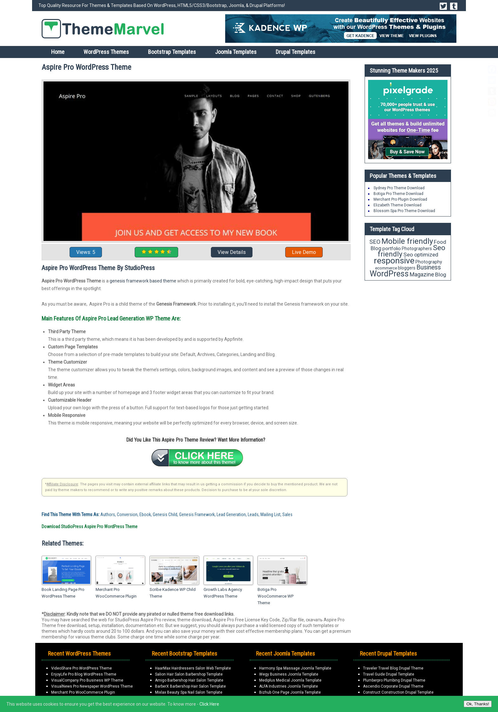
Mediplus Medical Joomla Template (290, 680)
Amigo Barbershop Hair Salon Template (189, 680)
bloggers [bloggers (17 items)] (406, 267)
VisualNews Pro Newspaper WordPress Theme (92, 686)
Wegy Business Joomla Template (288, 674)
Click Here (209, 704)
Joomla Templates (236, 52)
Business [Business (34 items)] (428, 267)
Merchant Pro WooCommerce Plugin (116, 593)
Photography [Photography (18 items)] (428, 261)
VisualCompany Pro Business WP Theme (87, 680)
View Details (232, 252)
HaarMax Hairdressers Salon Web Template (193, 668)
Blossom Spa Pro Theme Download (404, 211)
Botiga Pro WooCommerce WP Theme (275, 596)
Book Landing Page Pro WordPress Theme (63, 593)
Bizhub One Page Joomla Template (290, 692)
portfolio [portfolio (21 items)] (391, 248)
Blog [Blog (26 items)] (440, 274)
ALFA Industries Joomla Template (288, 686)
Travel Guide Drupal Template (388, 674)
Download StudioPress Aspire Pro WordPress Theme (90, 526)
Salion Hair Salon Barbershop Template (189, 674)
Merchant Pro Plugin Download (400, 199)
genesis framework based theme (143, 280)
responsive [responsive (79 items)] (394, 261)
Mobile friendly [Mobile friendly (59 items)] (407, 241)
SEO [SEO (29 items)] (374, 241)
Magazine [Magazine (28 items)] (422, 274)
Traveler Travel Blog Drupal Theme (393, 668)
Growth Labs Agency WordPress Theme (223, 593)
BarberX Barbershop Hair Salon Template (190, 686)
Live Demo (304, 252)
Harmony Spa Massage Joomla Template (295, 668)
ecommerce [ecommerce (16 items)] (386, 268)
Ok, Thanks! (477, 704)
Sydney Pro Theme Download (399, 188)
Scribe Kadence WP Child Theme (173, 593)
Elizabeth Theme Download (397, 205)
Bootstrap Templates (172, 52)
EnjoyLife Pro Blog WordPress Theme (83, 674)
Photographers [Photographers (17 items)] (417, 248)
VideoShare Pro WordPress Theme (81, 668)
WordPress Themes (106, 52)
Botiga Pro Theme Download (398, 193)
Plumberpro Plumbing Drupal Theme (394, 680)
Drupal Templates (295, 52)
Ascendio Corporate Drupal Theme (393, 686)
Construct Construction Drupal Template (398, 692)
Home (57, 52)
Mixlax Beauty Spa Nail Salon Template (188, 692)
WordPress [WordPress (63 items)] (389, 273)
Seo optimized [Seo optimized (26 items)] (420, 254)
